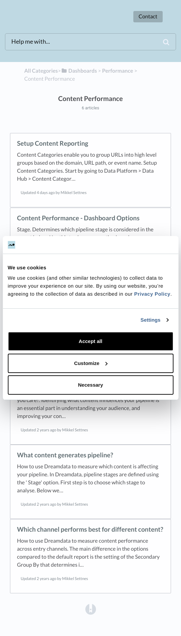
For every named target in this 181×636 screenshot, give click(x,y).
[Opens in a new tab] (90, 609)
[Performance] (117, 71)
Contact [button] (148, 16)
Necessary (90, 385)
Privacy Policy (152, 294)
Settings (151, 320)
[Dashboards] (79, 71)
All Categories (41, 71)
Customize (90, 363)
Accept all (90, 341)
